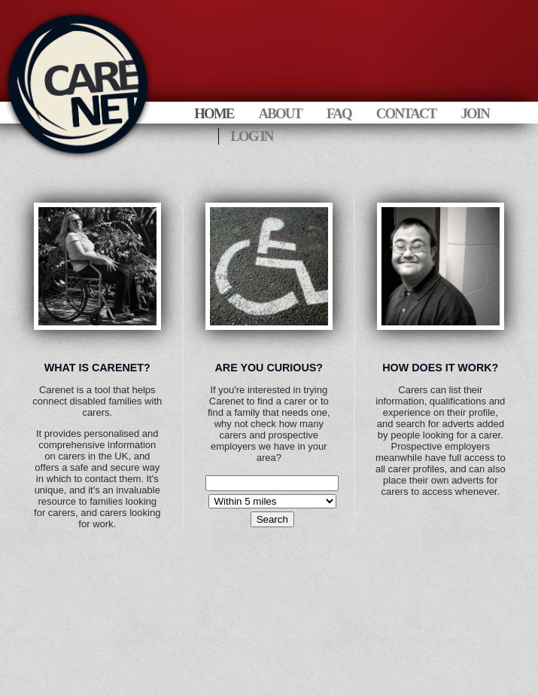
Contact (406, 113)
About (280, 113)
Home (213, 113)
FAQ (339, 113)
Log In (251, 136)
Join (474, 113)
